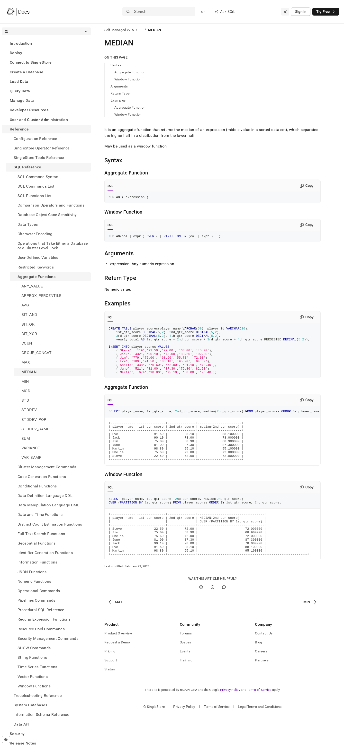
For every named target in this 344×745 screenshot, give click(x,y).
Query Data (20, 91)
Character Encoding (35, 234)
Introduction (21, 43)
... (141, 30)
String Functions (32, 657)
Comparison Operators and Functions (51, 205)
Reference (19, 129)
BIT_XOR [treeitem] (29, 333)
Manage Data (22, 100)
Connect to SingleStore (31, 62)
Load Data (19, 81)
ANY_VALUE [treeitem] (32, 286)
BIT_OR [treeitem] (28, 324)
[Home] (18, 12)
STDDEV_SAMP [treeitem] (35, 429)
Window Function (128, 79)
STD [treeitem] (25, 400)
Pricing (109, 681)
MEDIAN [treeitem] (28, 372)
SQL (110, 186)
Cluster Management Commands (47, 467)
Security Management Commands (48, 638)
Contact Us (263, 663)
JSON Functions (32, 572)
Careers (261, 681)
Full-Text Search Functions (41, 533)
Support (110, 690)
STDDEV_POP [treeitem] (33, 419)
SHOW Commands (34, 648)
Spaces (185, 672)
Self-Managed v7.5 (119, 30)
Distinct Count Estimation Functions (50, 524)
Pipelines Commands (36, 600)
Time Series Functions (37, 667)
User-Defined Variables (38, 257)
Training (186, 690)
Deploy (16, 53)
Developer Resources (29, 110)
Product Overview (118, 663)
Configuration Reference (35, 138)
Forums (186, 663)
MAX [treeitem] (25, 362)
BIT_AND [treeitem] (29, 314)
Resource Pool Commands (41, 629)
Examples (118, 100)
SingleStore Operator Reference (42, 148)
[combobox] (285, 12)
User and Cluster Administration (39, 119)
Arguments (119, 86)
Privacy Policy (230, 719)
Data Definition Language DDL (45, 495)
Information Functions (37, 562)
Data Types (28, 224)
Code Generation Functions (42, 476)
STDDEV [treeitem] (29, 409)
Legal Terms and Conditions (259, 736)
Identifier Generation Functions (45, 552)
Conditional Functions (37, 486)
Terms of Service (259, 719)
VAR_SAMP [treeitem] (31, 457)
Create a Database (26, 72)
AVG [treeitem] (25, 305)
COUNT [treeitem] (28, 343)
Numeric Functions (34, 581)
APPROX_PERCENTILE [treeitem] (41, 295)
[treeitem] (46, 43)
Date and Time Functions (40, 514)
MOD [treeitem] (25, 391)
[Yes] (201, 617)
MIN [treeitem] (25, 381)
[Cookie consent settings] (6, 739)
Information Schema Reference (41, 714)
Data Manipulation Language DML (49, 505)
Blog (258, 672)
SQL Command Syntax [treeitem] (38, 176)
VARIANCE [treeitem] (30, 448)
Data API (21, 724)
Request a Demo (117, 672)
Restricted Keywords (36, 267)
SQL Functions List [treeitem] (35, 195)
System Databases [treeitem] (30, 705)
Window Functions (34, 686)
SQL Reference (27, 167)
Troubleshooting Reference (38, 695)
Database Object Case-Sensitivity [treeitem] (47, 214)
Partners (262, 690)
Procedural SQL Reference (41, 609)
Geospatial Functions (36, 543)
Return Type (119, 93)
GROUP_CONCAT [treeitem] (36, 352)
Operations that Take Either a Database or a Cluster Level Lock (53, 245)
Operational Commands (39, 591)
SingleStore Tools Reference (39, 157)
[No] (212, 617)
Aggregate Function (129, 72)
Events (185, 681)
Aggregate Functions (36, 276)
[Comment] (224, 617)
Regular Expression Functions (44, 619)
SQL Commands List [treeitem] (36, 186)
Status (109, 699)
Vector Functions (33, 676)
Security (17, 733)
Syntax (115, 65)
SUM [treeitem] (25, 438)
